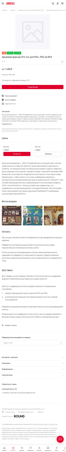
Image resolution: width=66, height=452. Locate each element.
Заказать (48, 154)
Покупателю (7, 375)
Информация (7, 369)
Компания (6, 363)
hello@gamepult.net (9, 389)
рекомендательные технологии (45, 424)
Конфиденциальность (26, 412)
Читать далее (24, 439)
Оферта (40, 412)
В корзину (17, 154)
